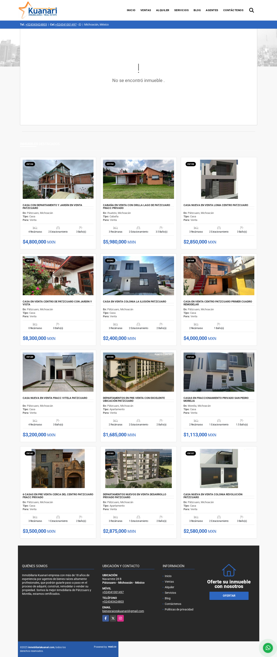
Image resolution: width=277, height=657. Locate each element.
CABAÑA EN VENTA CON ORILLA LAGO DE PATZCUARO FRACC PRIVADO (136, 207)
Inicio (131, 10)
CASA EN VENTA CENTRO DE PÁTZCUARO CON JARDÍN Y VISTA (57, 303)
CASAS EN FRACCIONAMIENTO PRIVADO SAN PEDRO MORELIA (216, 399)
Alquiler (162, 10)
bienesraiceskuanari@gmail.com (123, 611)
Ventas (145, 10)
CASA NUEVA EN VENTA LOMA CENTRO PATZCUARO (215, 205)
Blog (197, 10)
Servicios (181, 10)
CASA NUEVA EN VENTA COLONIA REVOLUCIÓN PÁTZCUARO (212, 496)
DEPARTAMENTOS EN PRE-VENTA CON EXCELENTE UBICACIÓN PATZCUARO (134, 399)
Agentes (212, 10)
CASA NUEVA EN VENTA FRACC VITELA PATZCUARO (55, 398)
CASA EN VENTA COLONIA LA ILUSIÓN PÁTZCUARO (134, 301)
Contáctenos (233, 10)
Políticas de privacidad (179, 609)
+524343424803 (36, 24)
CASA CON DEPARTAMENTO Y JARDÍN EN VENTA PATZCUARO (52, 207)
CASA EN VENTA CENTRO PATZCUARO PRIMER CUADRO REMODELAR (217, 303)
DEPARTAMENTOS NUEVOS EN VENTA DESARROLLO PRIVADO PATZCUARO (134, 496)
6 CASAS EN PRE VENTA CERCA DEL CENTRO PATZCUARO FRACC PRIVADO (58, 496)
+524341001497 (66, 24)
